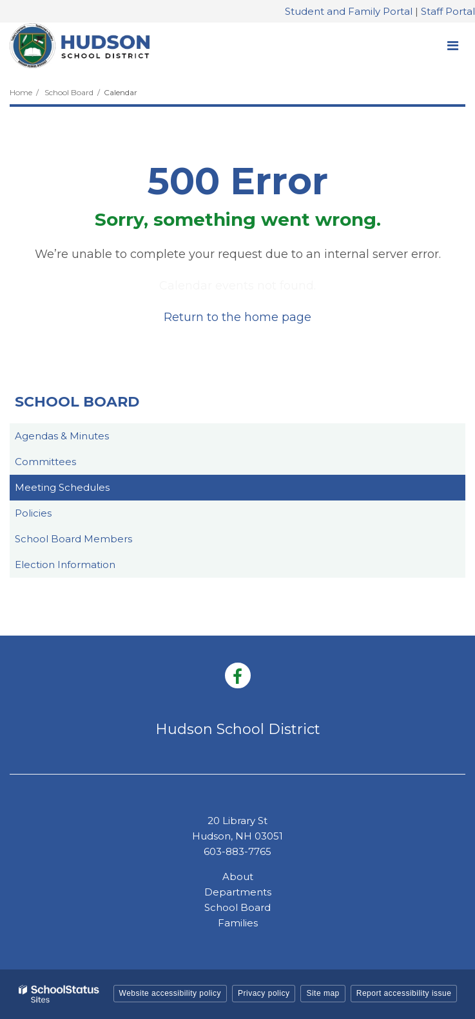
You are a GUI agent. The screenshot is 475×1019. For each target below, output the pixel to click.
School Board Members (73, 539)
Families (238, 923)
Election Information (65, 564)
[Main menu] (452, 45)
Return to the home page (237, 317)
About (237, 876)
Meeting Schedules (62, 487)
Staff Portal (448, 11)
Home (21, 92)
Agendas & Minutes (62, 436)
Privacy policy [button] (263, 993)
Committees (45, 461)
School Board (68, 92)
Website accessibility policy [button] (170, 993)
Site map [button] (322, 993)
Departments (237, 892)
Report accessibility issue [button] (404, 993)
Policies (33, 513)
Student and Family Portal (348, 11)
